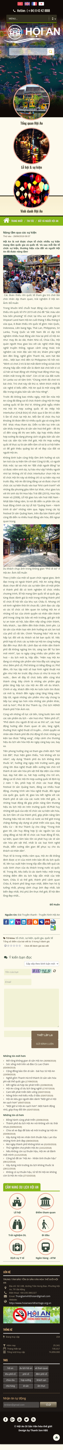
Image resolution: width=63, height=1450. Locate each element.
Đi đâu (45, 1241)
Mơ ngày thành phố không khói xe (24, 1150)
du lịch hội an (26, 1374)
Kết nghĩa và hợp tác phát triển (23, 1090)
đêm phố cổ (41, 1380)
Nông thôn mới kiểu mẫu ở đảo (23, 1101)
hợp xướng (26, 1386)
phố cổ (26, 1380)
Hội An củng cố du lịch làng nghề (23, 1094)
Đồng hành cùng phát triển (20, 1125)
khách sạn (41, 1386)
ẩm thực (41, 1391)
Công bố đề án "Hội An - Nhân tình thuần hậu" (31, 1164)
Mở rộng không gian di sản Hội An (24, 1066)
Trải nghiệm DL (17, 1241)
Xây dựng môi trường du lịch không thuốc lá (30, 1171)
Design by (33, 1436)
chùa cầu (10, 1386)
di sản (26, 1391)
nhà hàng (10, 1391)
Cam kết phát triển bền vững (21, 1097)
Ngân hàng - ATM (46, 1263)
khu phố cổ (10, 1380)
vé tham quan (41, 1374)
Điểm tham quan (45, 1218)
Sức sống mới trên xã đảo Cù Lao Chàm (27, 1070)
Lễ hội (17, 1218)
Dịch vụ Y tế (17, 1263)
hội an (10, 1374)
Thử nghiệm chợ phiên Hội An (22, 1153)
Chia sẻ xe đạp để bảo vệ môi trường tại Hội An (31, 1136)
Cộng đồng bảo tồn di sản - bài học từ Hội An (30, 1076)
